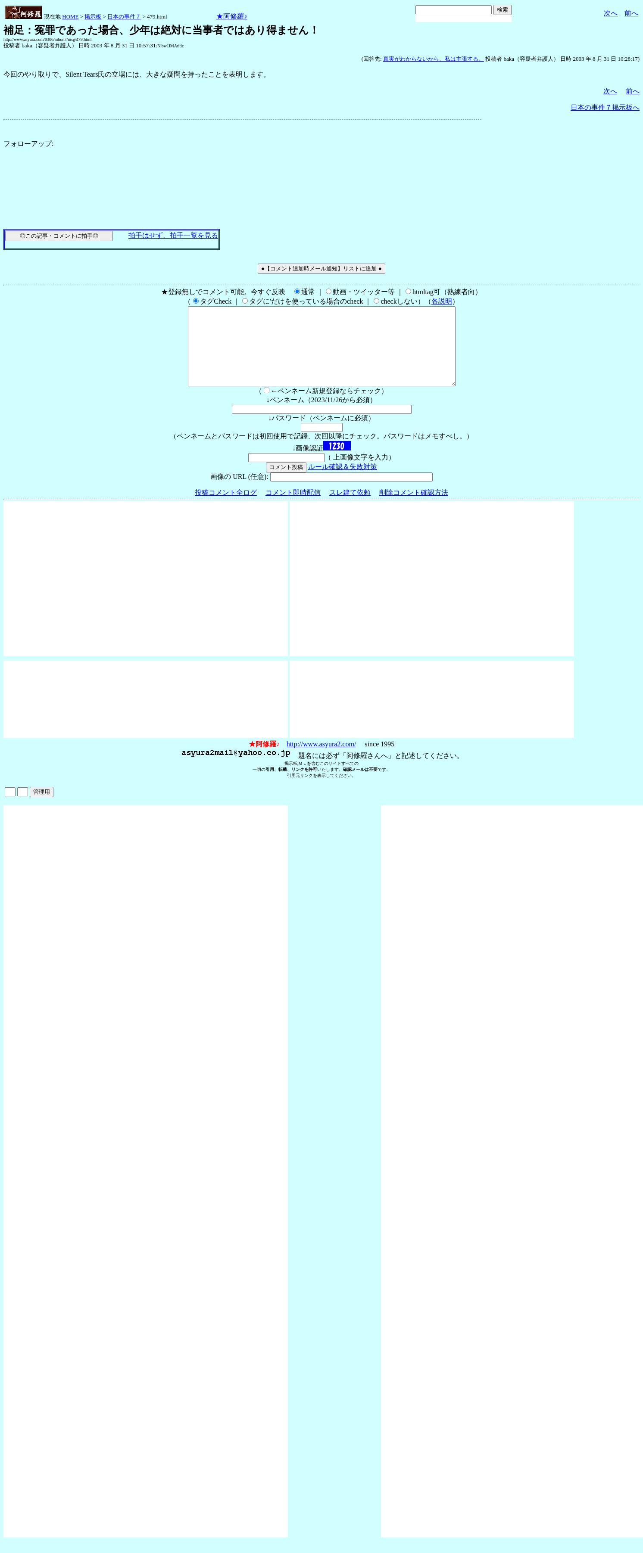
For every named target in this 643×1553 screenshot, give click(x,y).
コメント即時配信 (293, 508)
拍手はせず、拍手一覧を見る (173, 235)
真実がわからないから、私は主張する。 (433, 59)
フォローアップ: (28, 143)
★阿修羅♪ (231, 16)
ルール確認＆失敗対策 (342, 482)
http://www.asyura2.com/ (321, 759)
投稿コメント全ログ (226, 508)
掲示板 (92, 16)
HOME (70, 16)
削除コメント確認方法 (413, 508)
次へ (611, 13)
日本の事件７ (124, 16)
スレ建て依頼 (350, 508)
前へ (631, 13)
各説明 (441, 301)
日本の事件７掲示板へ (605, 107)
